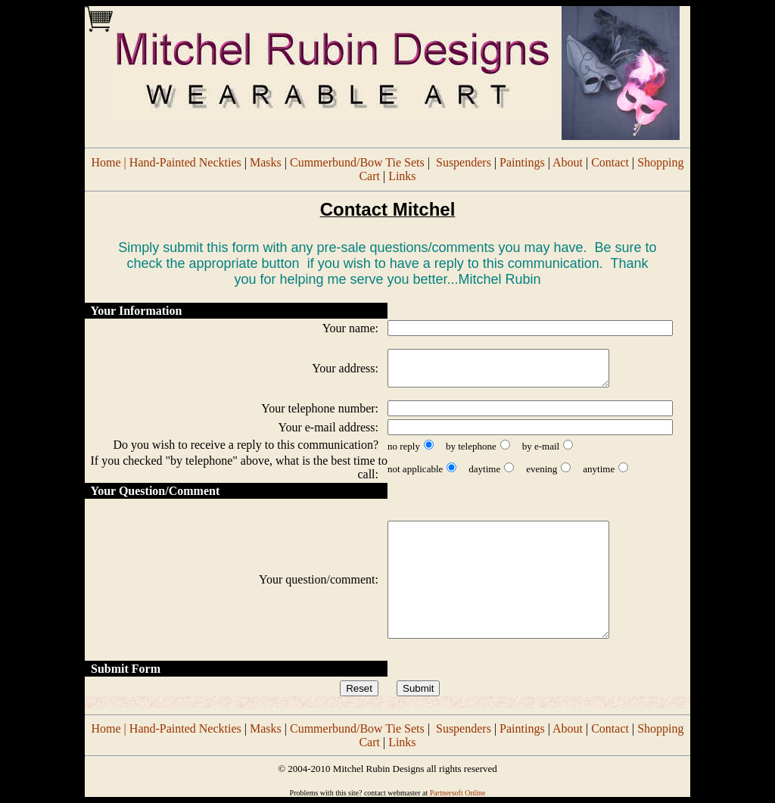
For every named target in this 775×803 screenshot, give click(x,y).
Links (402, 176)
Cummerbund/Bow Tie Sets (357, 162)
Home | (110, 162)
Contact (610, 162)
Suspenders (463, 162)
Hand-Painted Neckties (185, 162)
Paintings (522, 162)
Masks (266, 162)
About (567, 162)
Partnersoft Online (458, 793)
